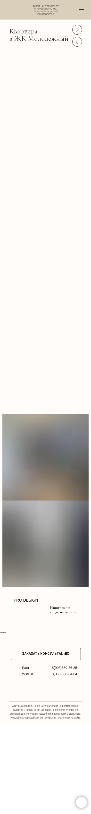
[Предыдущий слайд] (2, 677)
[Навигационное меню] (81, 9)
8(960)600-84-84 (64, 764)
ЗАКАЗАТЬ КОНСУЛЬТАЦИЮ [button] (45, 743)
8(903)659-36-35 (64, 757)
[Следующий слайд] (88, 677)
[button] (81, 802)
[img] (15, 609)
